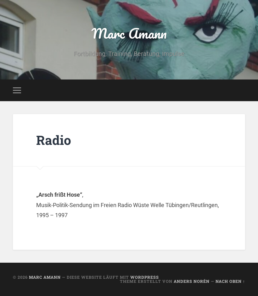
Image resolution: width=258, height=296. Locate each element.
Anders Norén (192, 281)
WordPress (144, 277)
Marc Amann (129, 33)
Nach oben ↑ (230, 281)
